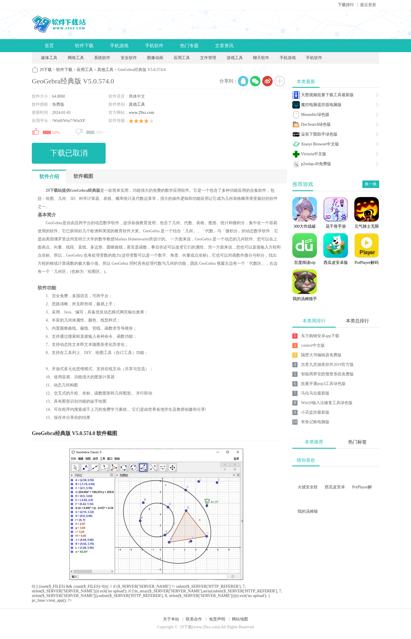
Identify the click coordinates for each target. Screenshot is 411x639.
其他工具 (105, 69)
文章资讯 (224, 45)
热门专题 (189, 45)
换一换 (371, 184)
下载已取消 (69, 153)
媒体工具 (49, 58)
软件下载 (84, 45)
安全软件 (129, 58)
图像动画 (155, 58)
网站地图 (240, 619)
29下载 (46, 69)
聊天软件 (261, 58)
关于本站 (171, 619)
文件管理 (208, 58)
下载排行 (346, 5)
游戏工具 (235, 58)
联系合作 (194, 619)
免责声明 (217, 619)
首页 (49, 45)
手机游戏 (119, 45)
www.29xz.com (141, 112)
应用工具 (182, 58)
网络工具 (76, 58)
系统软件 (102, 58)
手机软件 (154, 45)
